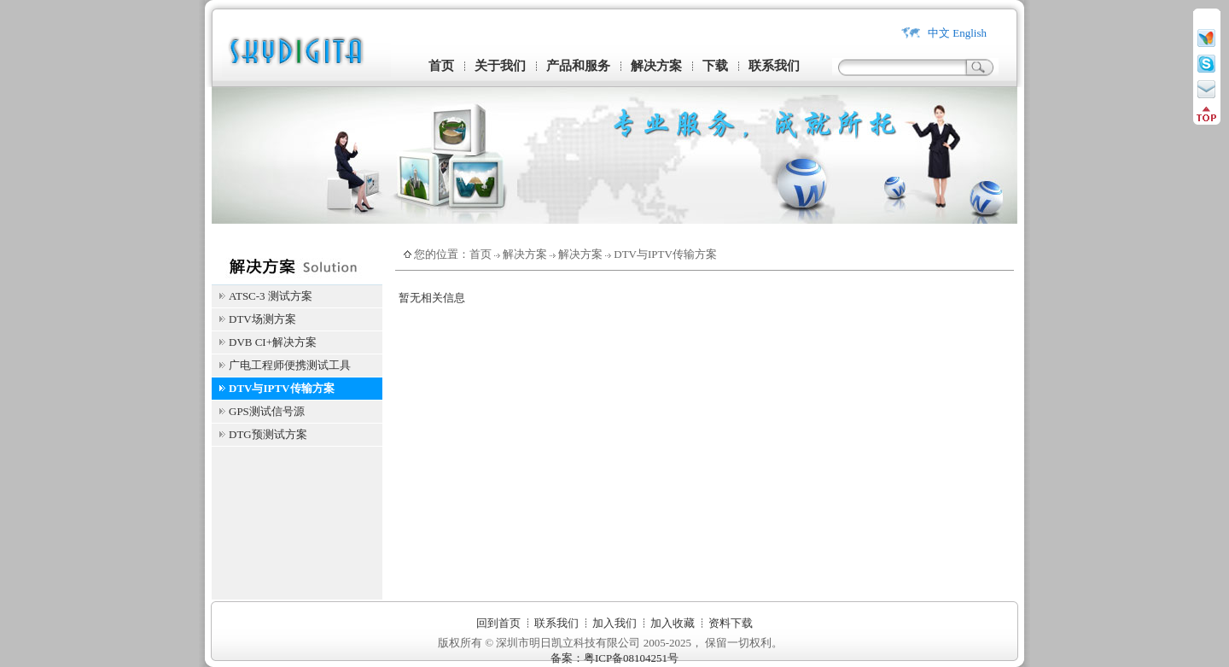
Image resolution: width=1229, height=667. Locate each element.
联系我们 (774, 66)
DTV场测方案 (262, 319)
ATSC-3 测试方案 (270, 296)
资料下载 (730, 623)
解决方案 (656, 66)
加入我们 (614, 623)
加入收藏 (672, 623)
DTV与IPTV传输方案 (282, 388)
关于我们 (500, 66)
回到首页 (498, 623)
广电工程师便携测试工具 (290, 365)
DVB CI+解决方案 (273, 342)
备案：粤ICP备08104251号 (614, 658)
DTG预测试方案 (268, 434)
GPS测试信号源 (267, 411)
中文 (939, 32)
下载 (715, 66)
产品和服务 (578, 66)
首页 (441, 66)
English (969, 32)
